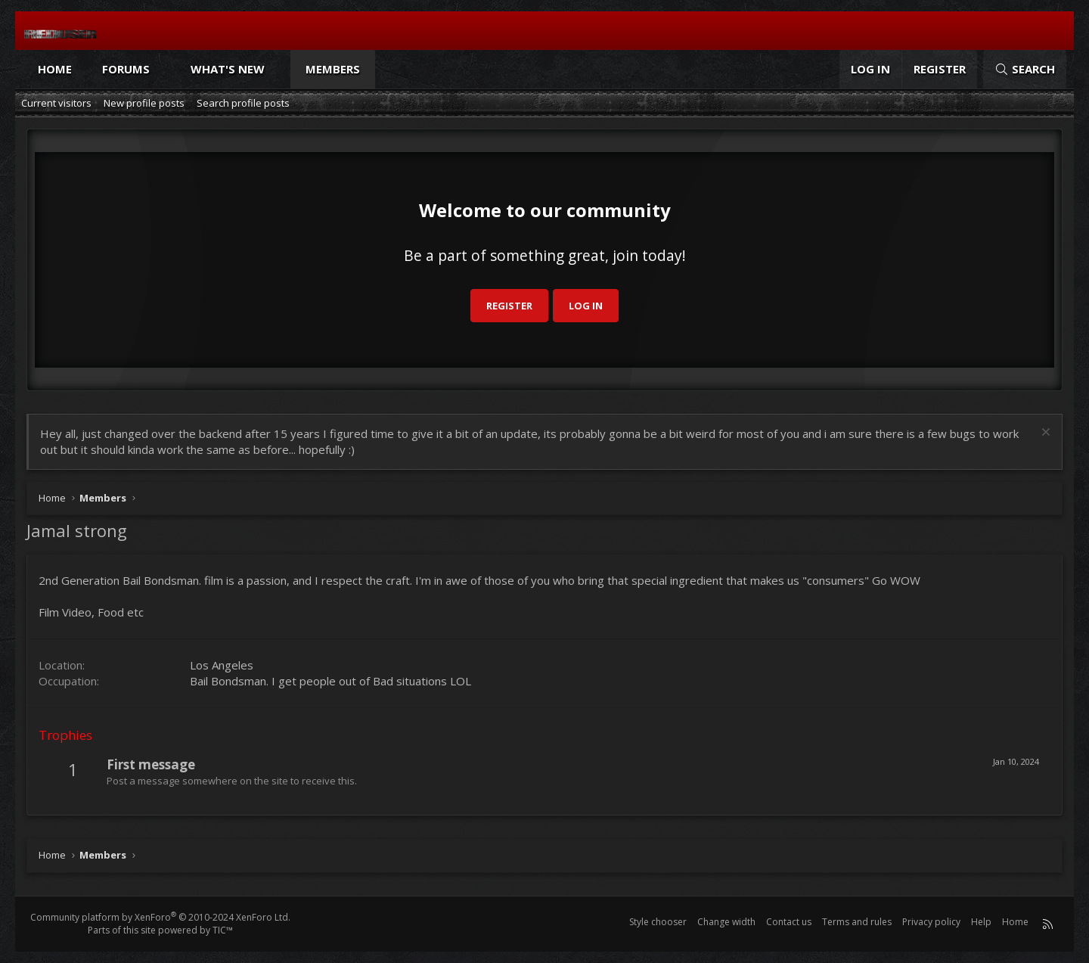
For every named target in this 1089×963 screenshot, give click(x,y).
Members (333, 68)
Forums (126, 68)
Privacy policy (931, 921)
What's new (228, 68)
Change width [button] (726, 921)
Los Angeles (221, 665)
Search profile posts (243, 103)
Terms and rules (857, 921)
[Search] (1024, 69)
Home (55, 68)
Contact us (788, 921)
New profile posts (144, 103)
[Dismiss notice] (1044, 434)
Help (981, 921)
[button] (163, 69)
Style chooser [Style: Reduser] (658, 921)
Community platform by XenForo (160, 917)
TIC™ (223, 930)
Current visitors (56, 103)
